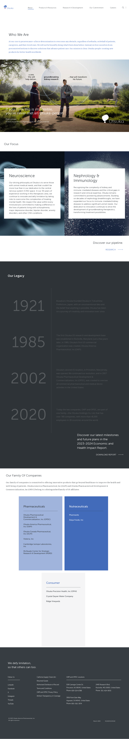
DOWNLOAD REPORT (106, 455)
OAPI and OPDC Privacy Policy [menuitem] (47, 692)
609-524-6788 (76, 691)
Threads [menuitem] (10, 700)
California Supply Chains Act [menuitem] (46, 677)
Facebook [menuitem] (11, 689)
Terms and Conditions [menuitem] (44, 688)
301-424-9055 (106, 691)
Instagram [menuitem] (11, 696)
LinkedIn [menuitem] (11, 685)
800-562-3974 (76, 704)
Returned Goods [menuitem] (42, 681)
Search (123, 8)
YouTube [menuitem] (11, 704)
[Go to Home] (8, 7)
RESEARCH (111, 250)
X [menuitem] (8, 692)
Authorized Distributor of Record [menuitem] (48, 685)
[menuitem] (32, 9)
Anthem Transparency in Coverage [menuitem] (48, 696)
